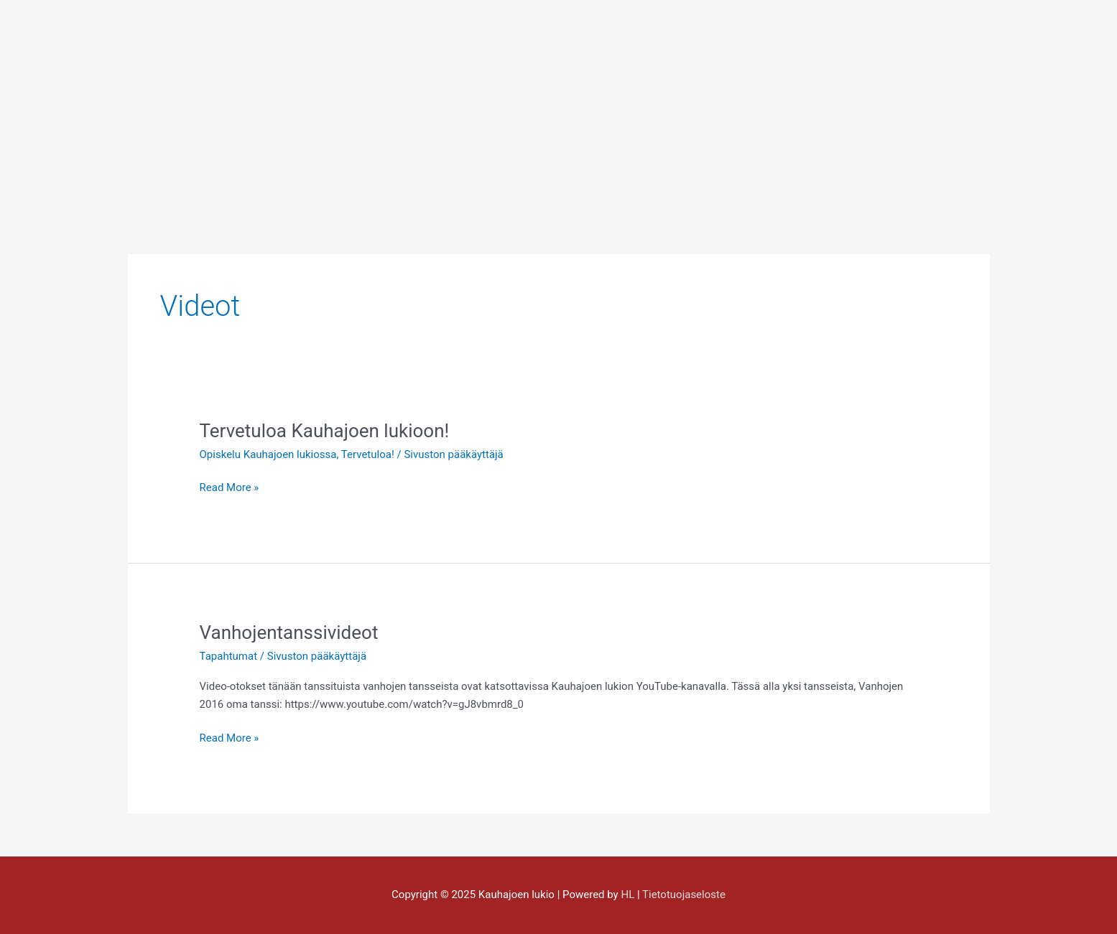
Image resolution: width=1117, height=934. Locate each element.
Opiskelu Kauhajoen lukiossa (268, 454)
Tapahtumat (229, 656)
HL (627, 894)
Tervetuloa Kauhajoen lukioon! (325, 431)
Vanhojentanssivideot (289, 632)
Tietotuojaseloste (684, 894)
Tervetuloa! (367, 454)
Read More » (229, 486)
